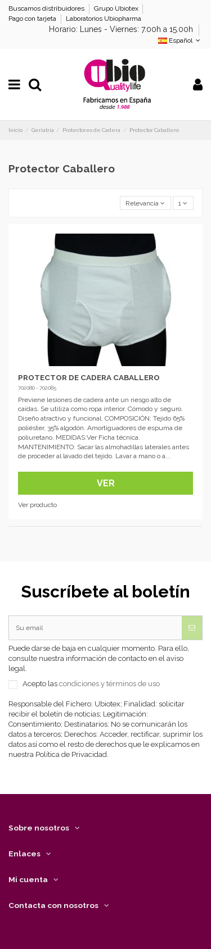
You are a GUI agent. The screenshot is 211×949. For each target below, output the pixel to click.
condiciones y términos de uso (109, 683)
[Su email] (95, 628)
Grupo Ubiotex (117, 8)
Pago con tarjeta (33, 18)
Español (180, 40)
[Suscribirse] (192, 628)
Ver (106, 483)
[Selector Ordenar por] (145, 203)
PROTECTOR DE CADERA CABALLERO (89, 377)
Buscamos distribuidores (47, 8)
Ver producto (37, 505)
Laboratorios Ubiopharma (103, 18)
